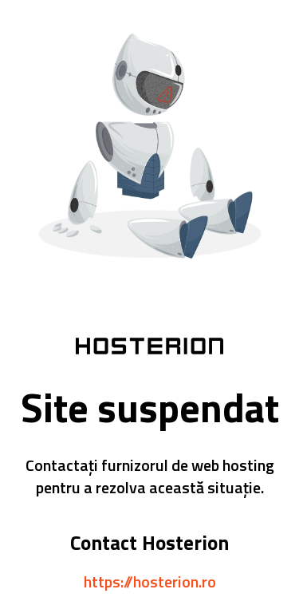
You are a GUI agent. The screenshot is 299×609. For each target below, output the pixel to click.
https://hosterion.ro (150, 581)
